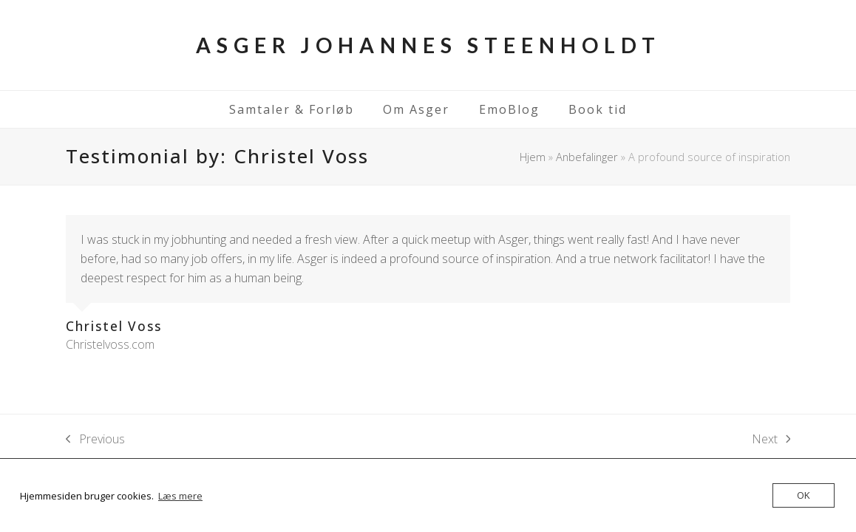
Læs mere (180, 495)
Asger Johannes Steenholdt (428, 45)
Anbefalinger (587, 156)
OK (803, 495)
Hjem (533, 156)
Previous (95, 440)
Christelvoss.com (110, 344)
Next (771, 440)
